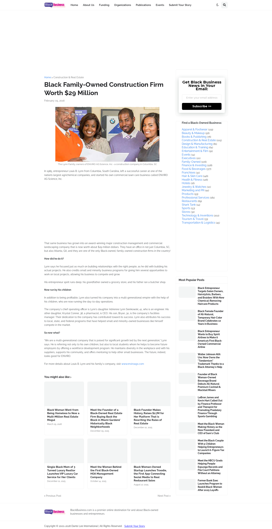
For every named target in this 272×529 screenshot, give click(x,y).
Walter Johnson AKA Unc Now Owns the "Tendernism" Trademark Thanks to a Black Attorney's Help (211, 360)
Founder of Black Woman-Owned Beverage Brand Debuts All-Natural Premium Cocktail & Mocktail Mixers (209, 382)
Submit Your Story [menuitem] (180, 5)
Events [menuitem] (160, 5)
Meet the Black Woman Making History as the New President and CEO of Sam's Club (211, 428)
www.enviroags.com (132, 363)
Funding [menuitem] (104, 5)
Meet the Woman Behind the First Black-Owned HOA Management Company (105, 472)
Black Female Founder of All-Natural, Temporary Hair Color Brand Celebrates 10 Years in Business (210, 317)
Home (47, 77)
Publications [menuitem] (143, 5)
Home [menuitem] (74, 5)
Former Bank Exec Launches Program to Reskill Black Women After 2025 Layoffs (210, 485)
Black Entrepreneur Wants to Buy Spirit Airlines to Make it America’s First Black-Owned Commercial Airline (210, 339)
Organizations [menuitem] (122, 5)
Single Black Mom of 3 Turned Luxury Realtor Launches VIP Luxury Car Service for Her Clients (62, 472)
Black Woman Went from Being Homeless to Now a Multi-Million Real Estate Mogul (63, 415)
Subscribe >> (201, 106)
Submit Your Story (134, 526)
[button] (217, 5)
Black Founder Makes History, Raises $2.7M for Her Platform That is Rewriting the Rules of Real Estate (149, 416)
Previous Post (53, 495)
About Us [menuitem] (88, 5)
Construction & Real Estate (68, 77)
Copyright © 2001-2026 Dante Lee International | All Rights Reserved (83, 526)
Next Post (163, 495)
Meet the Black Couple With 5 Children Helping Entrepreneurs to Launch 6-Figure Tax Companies (211, 447)
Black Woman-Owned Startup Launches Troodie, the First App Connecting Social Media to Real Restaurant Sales (150, 473)
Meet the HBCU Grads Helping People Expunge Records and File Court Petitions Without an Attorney (210, 467)
